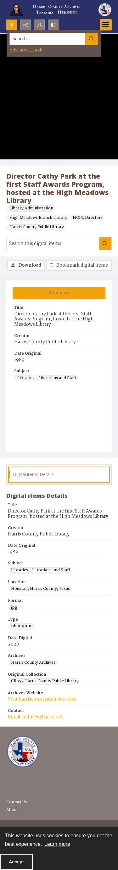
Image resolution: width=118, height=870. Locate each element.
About (12, 809)
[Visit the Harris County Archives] (22, 751)
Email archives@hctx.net (35, 717)
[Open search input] (12, 25)
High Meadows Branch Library (38, 218)
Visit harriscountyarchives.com (42, 699)
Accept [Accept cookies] (16, 861)
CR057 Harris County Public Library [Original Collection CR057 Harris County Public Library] (45, 681)
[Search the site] (47, 39)
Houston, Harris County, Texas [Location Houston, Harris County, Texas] (40, 589)
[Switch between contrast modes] (53, 25)
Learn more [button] (57, 844)
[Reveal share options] (25, 25)
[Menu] (106, 24)
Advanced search (26, 50)
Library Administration (31, 208)
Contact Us (16, 802)
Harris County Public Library (36, 227)
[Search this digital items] (53, 243)
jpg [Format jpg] (14, 608)
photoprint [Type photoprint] (22, 626)
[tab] (59, 293)
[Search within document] (105, 243)
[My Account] (39, 25)
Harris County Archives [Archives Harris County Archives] (33, 663)
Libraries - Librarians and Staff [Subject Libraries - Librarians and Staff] (46, 378)
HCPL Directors (88, 218)
